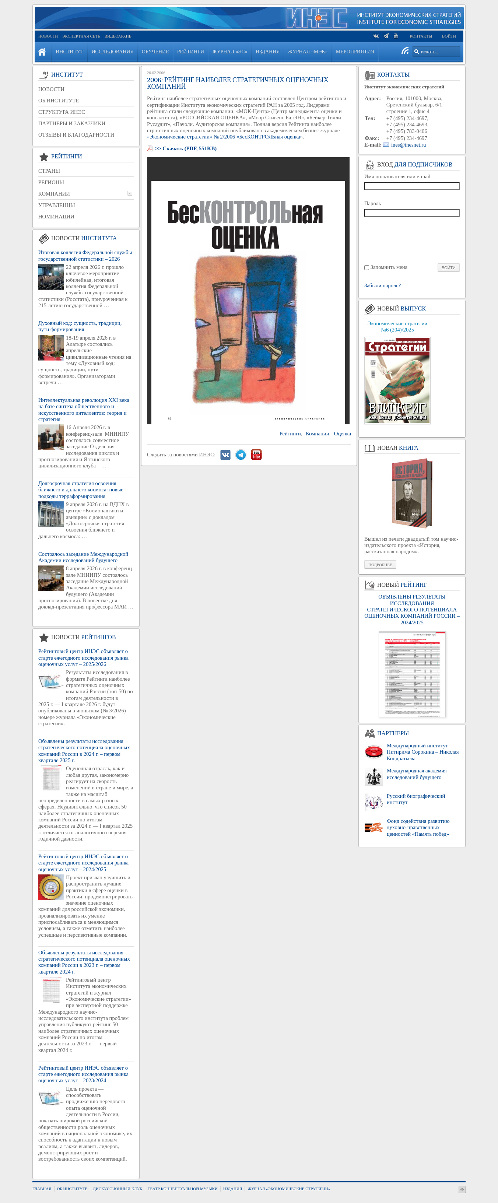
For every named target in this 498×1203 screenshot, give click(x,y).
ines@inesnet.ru (408, 145)
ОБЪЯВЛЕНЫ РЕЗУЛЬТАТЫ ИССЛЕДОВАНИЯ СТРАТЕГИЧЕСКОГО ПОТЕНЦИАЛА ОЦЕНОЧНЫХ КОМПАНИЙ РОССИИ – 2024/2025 (411, 609)
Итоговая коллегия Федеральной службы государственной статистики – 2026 (85, 255)
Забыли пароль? (382, 285)
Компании (317, 433)
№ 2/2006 (224, 137)
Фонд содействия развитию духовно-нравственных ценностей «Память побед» (418, 827)
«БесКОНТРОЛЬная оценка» (269, 137)
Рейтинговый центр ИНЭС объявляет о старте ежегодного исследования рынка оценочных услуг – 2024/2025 (83, 862)
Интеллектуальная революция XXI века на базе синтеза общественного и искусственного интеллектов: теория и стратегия (83, 409)
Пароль (372, 203)
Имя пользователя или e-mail (397, 176)
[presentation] (412, 239)
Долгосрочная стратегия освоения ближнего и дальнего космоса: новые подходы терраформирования (80, 489)
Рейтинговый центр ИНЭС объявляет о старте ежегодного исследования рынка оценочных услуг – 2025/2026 (83, 657)
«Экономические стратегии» (179, 137)
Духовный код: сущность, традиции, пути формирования (80, 326)
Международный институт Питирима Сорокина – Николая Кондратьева (423, 752)
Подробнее (380, 564)
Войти (449, 36)
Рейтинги (290, 433)
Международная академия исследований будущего (417, 774)
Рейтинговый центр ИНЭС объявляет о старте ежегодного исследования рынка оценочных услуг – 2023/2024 (83, 1074)
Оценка (342, 433)
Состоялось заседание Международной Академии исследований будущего (83, 557)
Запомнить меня (389, 267)
